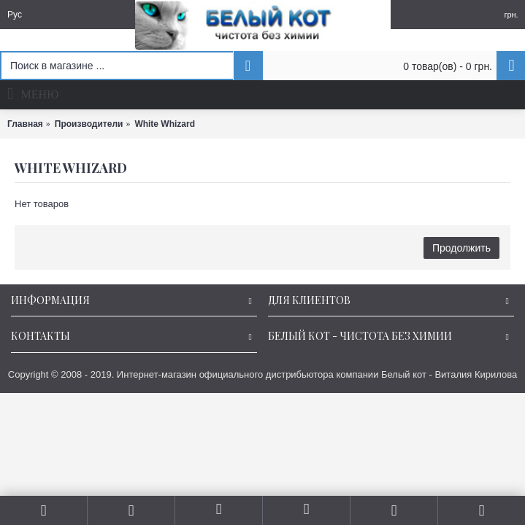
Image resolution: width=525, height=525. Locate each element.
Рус (14, 14)
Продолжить (461, 248)
